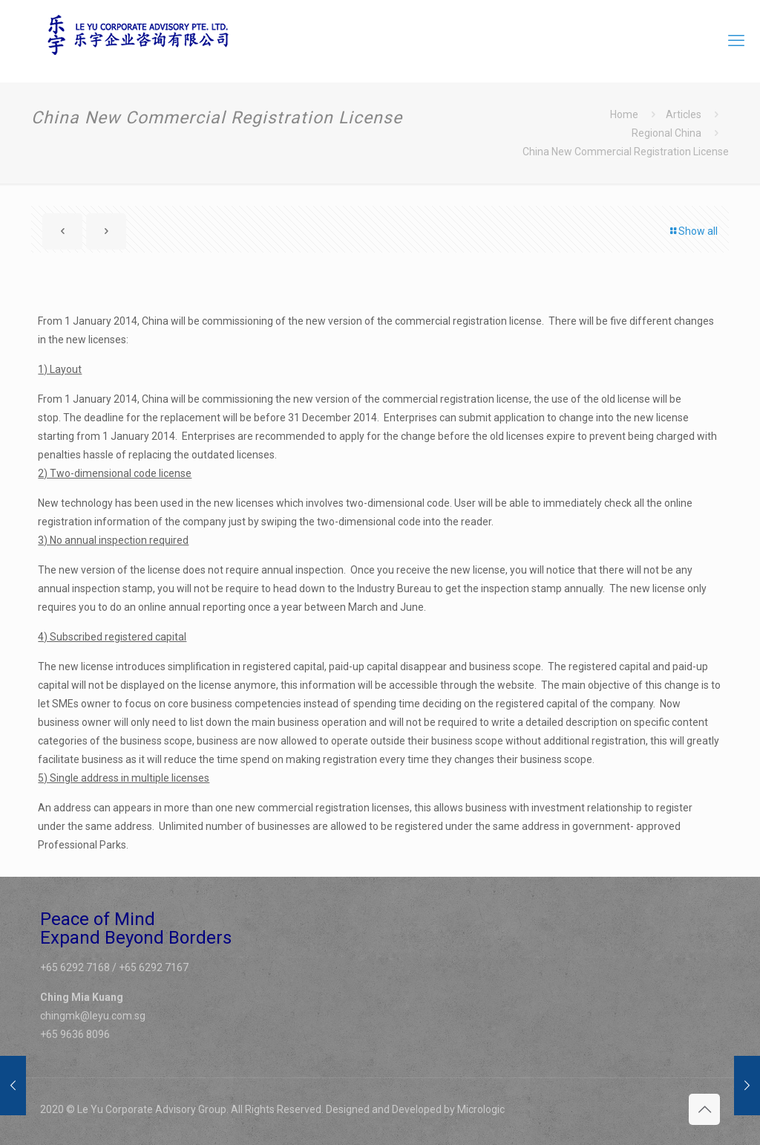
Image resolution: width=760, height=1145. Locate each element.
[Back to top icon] (704, 1109)
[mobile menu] (736, 40)
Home (624, 114)
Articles (683, 114)
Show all (693, 231)
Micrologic (481, 1109)
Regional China (666, 133)
